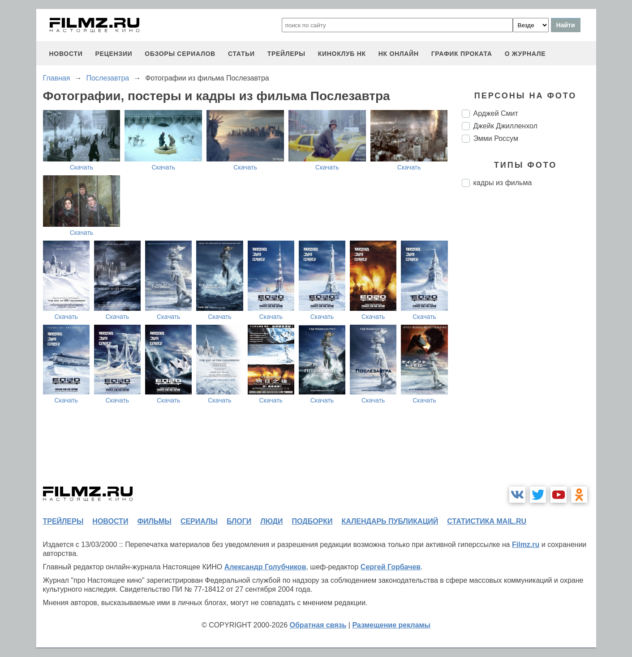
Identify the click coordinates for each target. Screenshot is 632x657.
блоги (239, 521)
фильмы (154, 521)
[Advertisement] (529, 343)
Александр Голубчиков (265, 567)
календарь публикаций (390, 521)
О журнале (525, 53)
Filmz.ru (525, 544)
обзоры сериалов (180, 53)
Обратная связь (318, 625)
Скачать (82, 167)
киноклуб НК (342, 53)
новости (66, 53)
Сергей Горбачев (391, 567)
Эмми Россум (495, 138)
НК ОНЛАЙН (398, 53)
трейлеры (286, 53)
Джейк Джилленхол (505, 126)
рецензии (113, 53)
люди (271, 521)
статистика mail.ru (486, 521)
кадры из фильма (502, 183)
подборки (312, 521)
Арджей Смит (495, 113)
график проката (461, 53)
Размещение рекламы (391, 625)
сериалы (199, 521)
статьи (241, 53)
